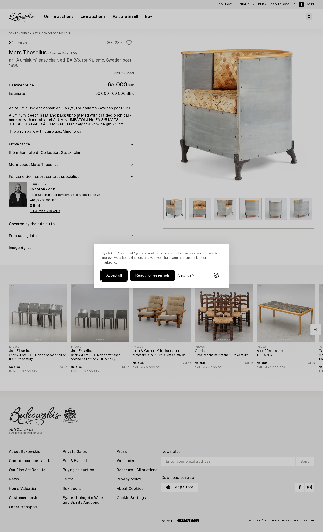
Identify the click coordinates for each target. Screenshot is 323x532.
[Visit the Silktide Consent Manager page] (216, 275)
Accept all (114, 275)
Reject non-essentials (152, 275)
